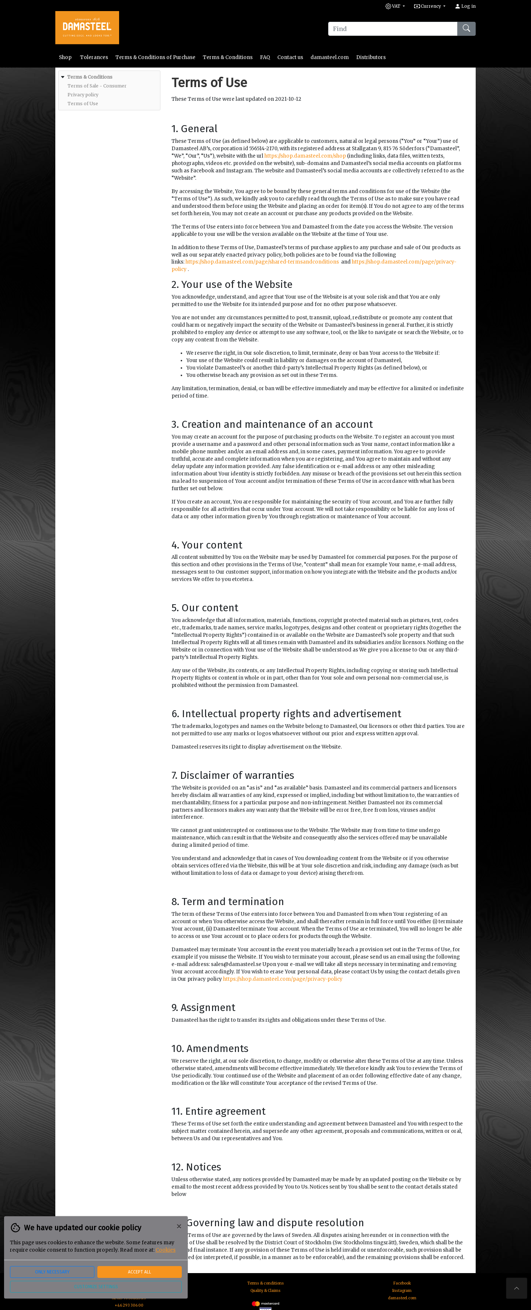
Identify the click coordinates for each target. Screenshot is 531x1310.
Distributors (371, 57)
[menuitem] (108, 90)
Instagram (402, 1290)
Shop (66, 57)
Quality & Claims (265, 1290)
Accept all (139, 1272)
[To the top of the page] (516, 1288)
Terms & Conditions (228, 57)
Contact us (290, 57)
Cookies (166, 1250)
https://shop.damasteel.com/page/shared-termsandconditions (262, 262)
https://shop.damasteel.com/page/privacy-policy (283, 979)
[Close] (179, 1226)
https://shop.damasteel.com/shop (305, 156)
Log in (465, 6)
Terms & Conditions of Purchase (155, 57)
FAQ (265, 57)
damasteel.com (329, 57)
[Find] (393, 29)
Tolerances (94, 57)
